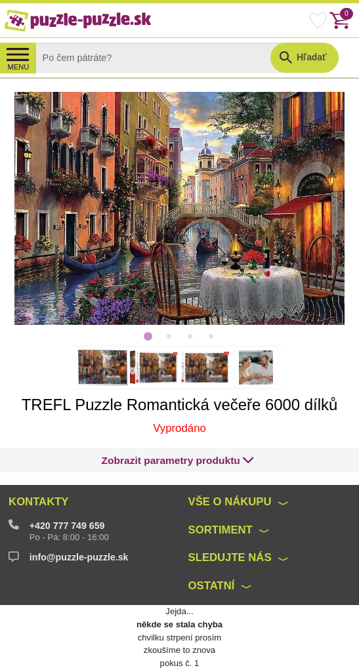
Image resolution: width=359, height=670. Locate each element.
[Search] (163, 58)
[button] (178, 460)
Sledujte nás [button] (230, 557)
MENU (19, 67)
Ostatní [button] (211, 585)
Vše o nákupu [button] (230, 501)
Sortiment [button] (220, 530)
